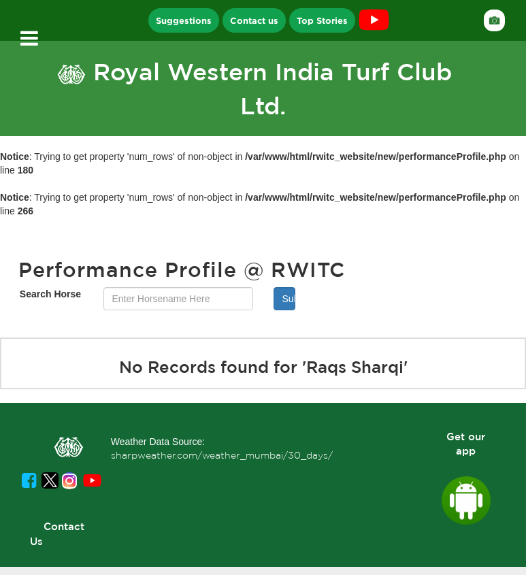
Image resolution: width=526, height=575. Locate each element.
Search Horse (50, 294)
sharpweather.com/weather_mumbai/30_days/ (222, 455)
